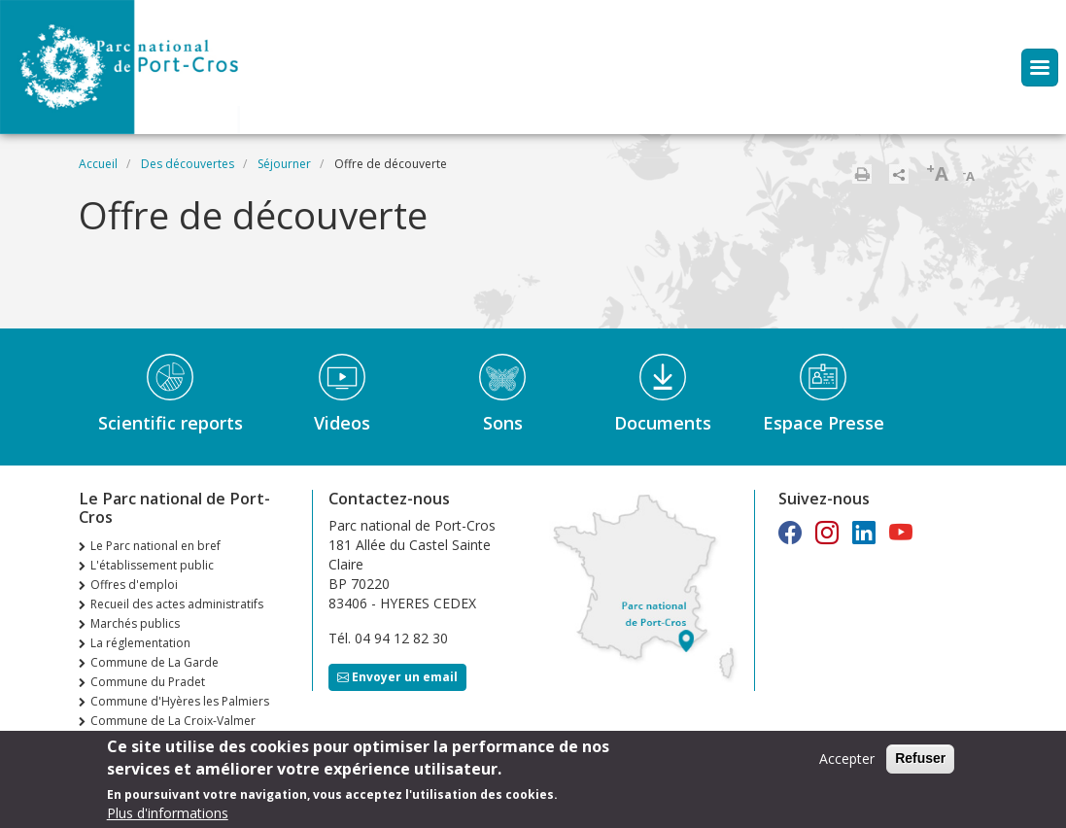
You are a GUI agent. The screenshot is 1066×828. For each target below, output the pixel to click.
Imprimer (862, 174)
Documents (662, 422)
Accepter (847, 765)
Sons (503, 422)
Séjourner (284, 163)
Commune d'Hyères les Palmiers (179, 701)
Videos (342, 422)
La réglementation (140, 643)
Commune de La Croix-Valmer (173, 720)
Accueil (98, 163)
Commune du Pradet (147, 681)
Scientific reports (170, 422)
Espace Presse (823, 422)
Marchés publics (135, 623)
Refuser (920, 765)
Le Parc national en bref (155, 545)
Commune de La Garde (154, 662)
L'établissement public (152, 565)
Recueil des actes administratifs (176, 604)
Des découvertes (187, 163)
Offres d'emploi (134, 584)
